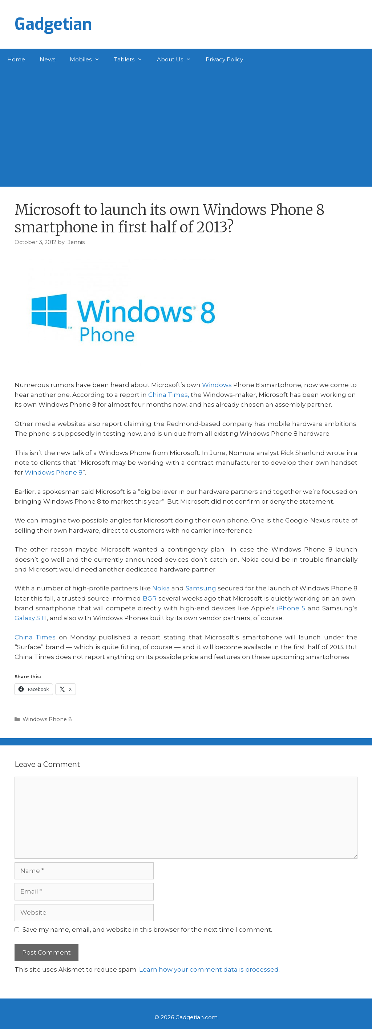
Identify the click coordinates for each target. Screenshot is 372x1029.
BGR (150, 598)
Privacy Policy (224, 59)
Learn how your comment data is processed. (209, 969)
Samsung (201, 588)
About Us (177, 59)
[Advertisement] (186, 125)
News (47, 59)
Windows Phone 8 (53, 472)
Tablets (132, 59)
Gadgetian (53, 24)
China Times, (168, 394)
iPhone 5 (291, 608)
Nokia (161, 588)
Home (16, 59)
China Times (35, 637)
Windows (217, 385)
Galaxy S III (31, 618)
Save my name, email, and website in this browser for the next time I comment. (147, 929)
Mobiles (88, 59)
